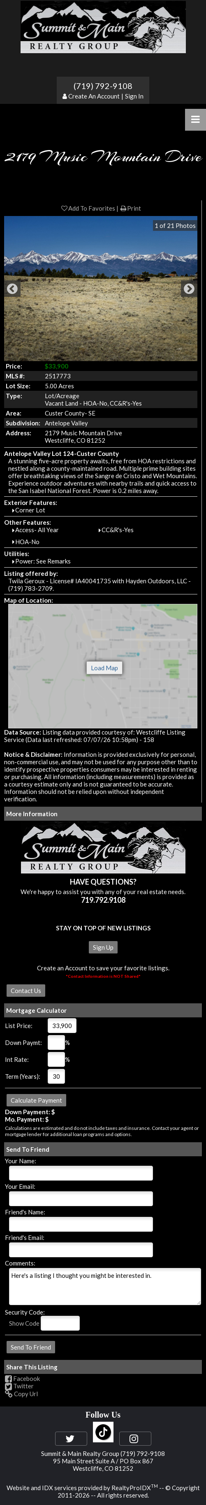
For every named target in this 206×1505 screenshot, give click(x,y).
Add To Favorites (87, 208)
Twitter (19, 1386)
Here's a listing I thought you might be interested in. (105, 1286)
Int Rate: (17, 1059)
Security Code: (25, 1312)
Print (130, 208)
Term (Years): (22, 1076)
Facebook (22, 1378)
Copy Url (21, 1393)
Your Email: (20, 1186)
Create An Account (94, 96)
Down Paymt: (23, 1042)
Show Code (24, 1323)
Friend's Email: (24, 1237)
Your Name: (20, 1161)
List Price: (18, 1025)
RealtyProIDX (134, 1487)
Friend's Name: (25, 1212)
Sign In (134, 96)
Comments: (20, 1263)
